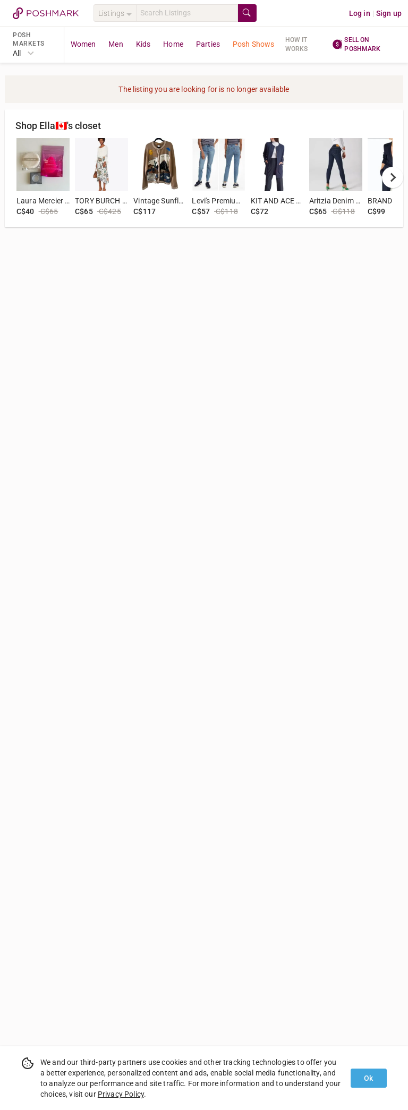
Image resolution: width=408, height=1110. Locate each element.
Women (83, 44)
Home (173, 44)
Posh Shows (254, 44)
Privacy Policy (121, 1094)
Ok (368, 1078)
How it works (296, 44)
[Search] (187, 13)
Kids (143, 44)
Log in (359, 13)
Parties (208, 44)
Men (115, 44)
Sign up (389, 13)
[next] (392, 177)
